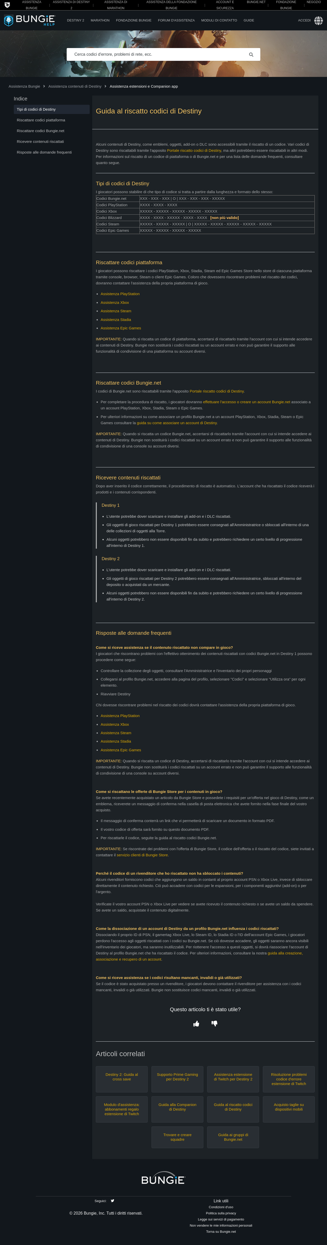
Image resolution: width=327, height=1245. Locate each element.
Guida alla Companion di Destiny (177, 1106)
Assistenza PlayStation (120, 294)
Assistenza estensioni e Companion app (144, 86)
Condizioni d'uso (221, 1207)
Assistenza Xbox (115, 302)
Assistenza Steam (116, 311)
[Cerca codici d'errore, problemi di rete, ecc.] (163, 54)
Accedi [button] (304, 20)
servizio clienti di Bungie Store (142, 855)
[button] (196, 1023)
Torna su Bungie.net (221, 1232)
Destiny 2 (75, 20)
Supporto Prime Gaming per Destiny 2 (177, 1076)
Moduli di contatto (219, 20)
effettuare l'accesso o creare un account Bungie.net (246, 402)
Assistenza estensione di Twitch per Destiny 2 (233, 1076)
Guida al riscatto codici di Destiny (233, 1106)
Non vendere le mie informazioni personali (221, 1225)
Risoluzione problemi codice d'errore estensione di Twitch (289, 1079)
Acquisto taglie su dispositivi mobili (289, 1106)
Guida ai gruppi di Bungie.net (233, 1137)
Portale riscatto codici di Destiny (194, 150)
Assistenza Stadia (116, 319)
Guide (249, 20)
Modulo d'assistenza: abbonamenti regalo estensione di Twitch (122, 1109)
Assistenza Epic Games (121, 328)
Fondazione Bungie (133, 20)
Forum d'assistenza (176, 20)
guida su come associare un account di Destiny (177, 423)
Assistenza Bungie (24, 86)
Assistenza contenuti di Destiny (75, 86)
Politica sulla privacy (221, 1213)
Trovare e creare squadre (178, 1137)
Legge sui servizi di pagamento (221, 1219)
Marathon (100, 20)
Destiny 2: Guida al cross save (122, 1076)
